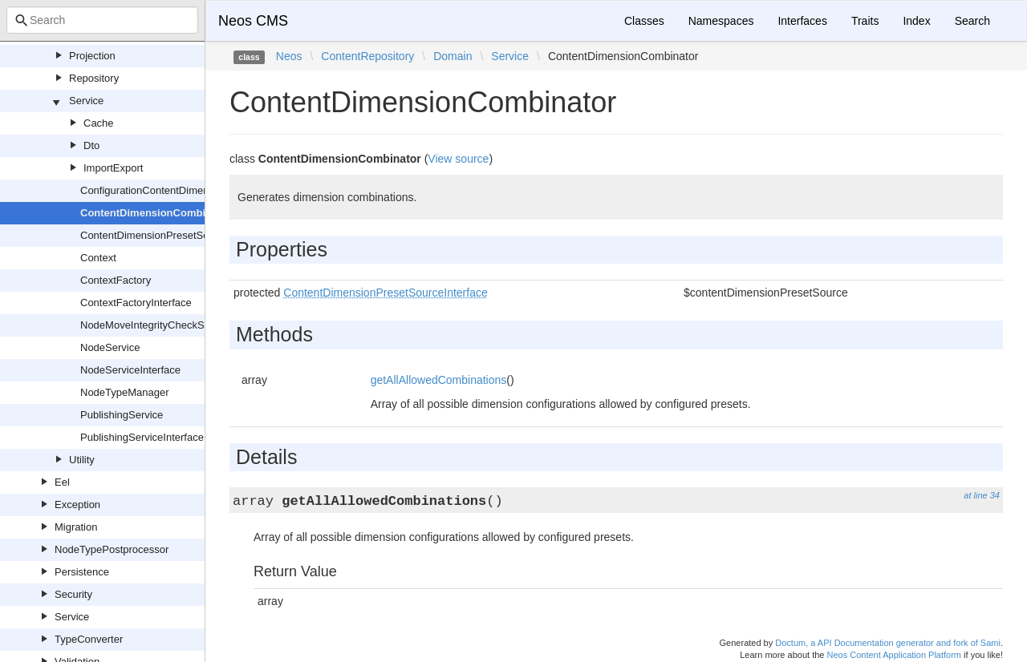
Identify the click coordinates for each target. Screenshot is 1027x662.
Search (972, 20)
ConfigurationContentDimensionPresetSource (185, 190)
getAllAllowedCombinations (439, 379)
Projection (92, 56)
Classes (644, 20)
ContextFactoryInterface (136, 303)
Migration (76, 527)
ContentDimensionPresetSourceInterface (175, 235)
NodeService (110, 347)
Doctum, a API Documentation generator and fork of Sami (888, 643)
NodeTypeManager (124, 392)
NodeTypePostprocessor (111, 549)
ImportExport (113, 168)
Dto (91, 145)
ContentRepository (367, 56)
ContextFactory (115, 280)
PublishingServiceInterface (142, 437)
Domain (452, 56)
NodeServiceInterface (130, 370)
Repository (94, 78)
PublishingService (121, 415)
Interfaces (801, 20)
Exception (77, 505)
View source (458, 158)
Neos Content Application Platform (893, 655)
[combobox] (102, 20)
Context (98, 258)
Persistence (82, 572)
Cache (98, 123)
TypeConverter (89, 639)
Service (86, 101)
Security (73, 594)
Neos (289, 56)
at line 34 (982, 495)
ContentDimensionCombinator (156, 213)
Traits (865, 20)
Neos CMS (253, 21)
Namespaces (721, 20)
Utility (82, 460)
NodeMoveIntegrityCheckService (156, 325)
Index (916, 20)
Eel (62, 482)
